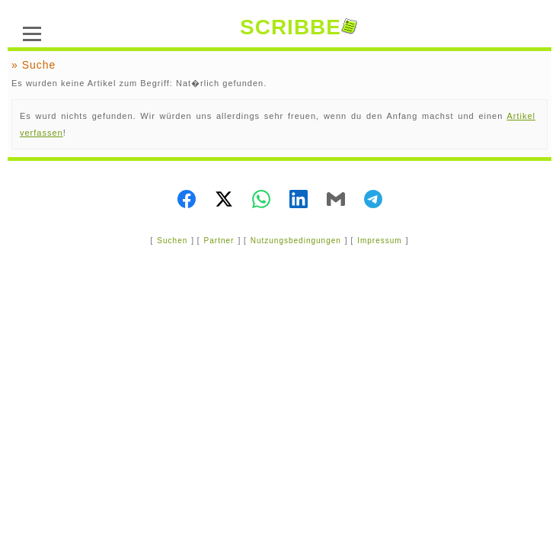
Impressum (379, 240)
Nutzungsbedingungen (296, 240)
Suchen (172, 240)
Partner (219, 240)
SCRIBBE (298, 27)
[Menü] (32, 32)
